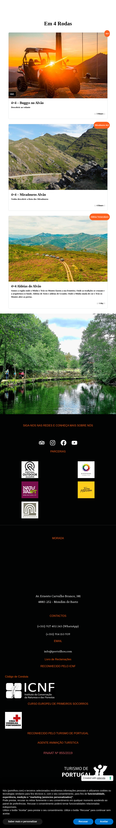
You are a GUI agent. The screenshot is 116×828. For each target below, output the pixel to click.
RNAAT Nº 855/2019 (58, 753)
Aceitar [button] (104, 821)
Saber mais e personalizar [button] (22, 821)
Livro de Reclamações (58, 659)
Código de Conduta (16, 676)
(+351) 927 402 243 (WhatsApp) (58, 626)
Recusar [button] (83, 821)
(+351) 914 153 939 (58, 634)
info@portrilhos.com (58, 651)
